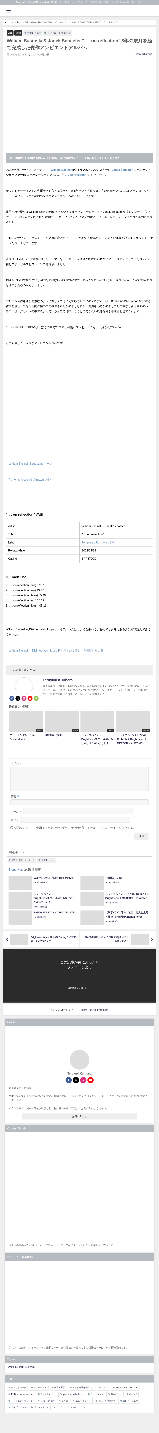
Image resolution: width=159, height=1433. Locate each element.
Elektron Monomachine (22, 1398)
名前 (15, 800)
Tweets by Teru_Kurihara (20, 1371)
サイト (14, 824)
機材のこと (116, 1398)
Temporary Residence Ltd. (98, 542)
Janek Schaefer (122, 169)
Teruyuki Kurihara (144, 54)
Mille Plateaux (47, 1405)
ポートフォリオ (41, 1412)
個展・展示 (59, 1392)
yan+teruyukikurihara (73, 1398)
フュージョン (97, 1398)
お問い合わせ (79, 1120)
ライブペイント (18, 1412)
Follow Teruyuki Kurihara (94, 1014)
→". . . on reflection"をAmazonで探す (29, 479)
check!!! (133, 1398)
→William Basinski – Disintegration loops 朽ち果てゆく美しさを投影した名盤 (54, 650)
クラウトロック (18, 1392)
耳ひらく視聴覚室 (106, 1405)
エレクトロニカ (130, 1405)
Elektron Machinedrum (126, 1392)
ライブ (104, 1392)
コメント (17, 763)
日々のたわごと (48, 1398)
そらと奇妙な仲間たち (83, 1392)
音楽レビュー (34, 33)
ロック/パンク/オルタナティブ (70, 1412)
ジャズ (65, 1405)
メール (16, 816)
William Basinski (62, 169)
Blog (10, 33)
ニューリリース (83, 1405)
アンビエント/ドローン (59, 33)
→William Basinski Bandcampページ (29, 463)
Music (18, 33)
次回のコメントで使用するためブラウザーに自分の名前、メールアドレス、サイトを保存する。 (75, 832)
